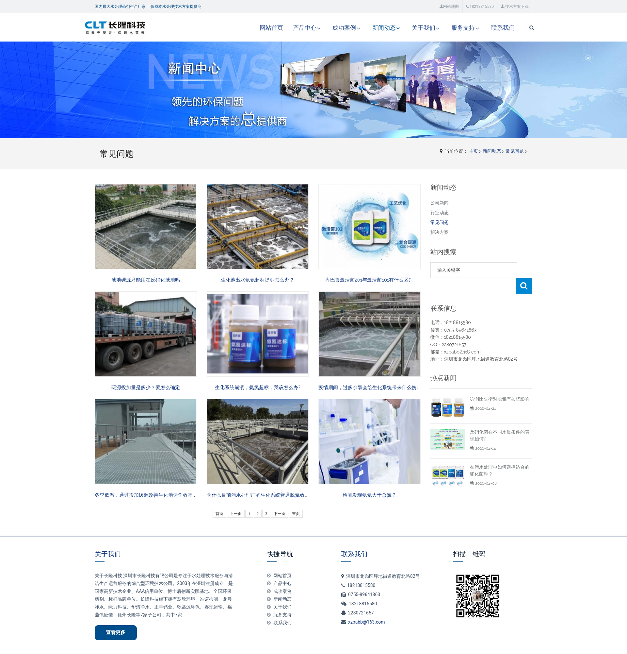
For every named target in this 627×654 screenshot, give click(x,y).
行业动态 (439, 212)
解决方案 (439, 232)
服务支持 (453, 27)
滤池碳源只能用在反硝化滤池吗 (145, 280)
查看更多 (116, 633)
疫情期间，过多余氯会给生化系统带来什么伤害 (369, 387)
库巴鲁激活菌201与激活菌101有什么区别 (369, 280)
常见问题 (515, 151)
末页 (296, 513)
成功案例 (333, 27)
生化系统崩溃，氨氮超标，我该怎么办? (257, 387)
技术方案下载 (515, 6)
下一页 (279, 513)
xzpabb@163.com (366, 622)
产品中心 (293, 27)
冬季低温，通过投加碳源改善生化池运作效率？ (146, 495)
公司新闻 (439, 202)
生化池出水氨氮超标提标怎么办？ (257, 280)
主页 (473, 151)
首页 (219, 513)
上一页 (236, 513)
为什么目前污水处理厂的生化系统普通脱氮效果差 (260, 495)
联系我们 (493, 27)
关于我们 (413, 27)
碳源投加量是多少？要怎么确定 (145, 387)
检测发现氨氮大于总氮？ (369, 495)
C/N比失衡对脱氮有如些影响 (500, 399)
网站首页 (260, 27)
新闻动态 (373, 27)
